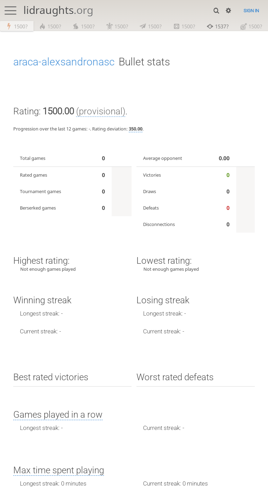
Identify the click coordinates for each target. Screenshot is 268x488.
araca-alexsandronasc (63, 62)
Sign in (251, 10)
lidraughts (58, 10)
